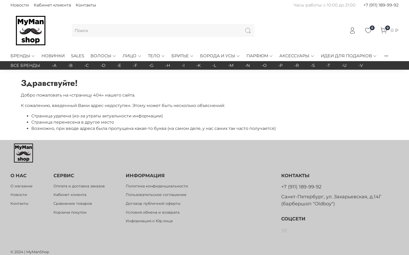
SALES (77, 55)
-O (264, 65)
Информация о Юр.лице (149, 221)
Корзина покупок (70, 212)
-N (247, 65)
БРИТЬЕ (182, 55)
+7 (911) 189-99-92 (381, 5)
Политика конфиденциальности (157, 186)
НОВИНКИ (53, 55)
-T (328, 65)
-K (198, 65)
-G (151, 65)
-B (70, 65)
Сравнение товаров (72, 203)
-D (102, 65)
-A (54, 65)
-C (86, 65)
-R (296, 65)
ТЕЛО (156, 55)
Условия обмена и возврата (152, 212)
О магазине (21, 186)
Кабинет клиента (52, 5)
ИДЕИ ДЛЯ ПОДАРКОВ (349, 55)
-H (167, 65)
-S (313, 65)
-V (360, 65)
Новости (19, 5)
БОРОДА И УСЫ (220, 55)
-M (230, 65)
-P (280, 65)
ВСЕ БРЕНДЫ (25, 65)
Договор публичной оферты (153, 203)
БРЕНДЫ (22, 55)
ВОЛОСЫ (103, 55)
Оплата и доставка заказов (79, 186)
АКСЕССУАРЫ (296, 55)
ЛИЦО (132, 55)
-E (119, 65)
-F (135, 65)
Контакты (86, 5)
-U (344, 65)
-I (183, 65)
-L (214, 65)
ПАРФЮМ (259, 55)
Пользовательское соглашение (156, 194)
